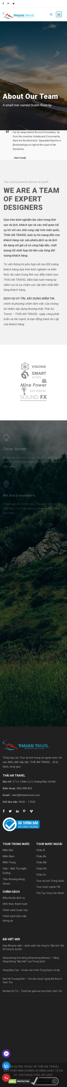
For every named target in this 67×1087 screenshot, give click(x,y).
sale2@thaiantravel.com (26, 795)
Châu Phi (41, 868)
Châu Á (40, 850)
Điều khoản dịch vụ (14, 897)
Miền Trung (9, 862)
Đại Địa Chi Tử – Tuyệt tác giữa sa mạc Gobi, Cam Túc (32, 991)
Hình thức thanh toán (15, 903)
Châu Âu (41, 856)
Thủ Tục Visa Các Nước (50, 893)
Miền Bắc (8, 850)
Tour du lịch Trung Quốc (50, 880)
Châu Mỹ (41, 862)
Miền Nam (8, 856)
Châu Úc (41, 874)
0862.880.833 (24, 788)
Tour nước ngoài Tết (48, 886)
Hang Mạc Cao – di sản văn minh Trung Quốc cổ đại (31, 970)
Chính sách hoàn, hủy (15, 910)
